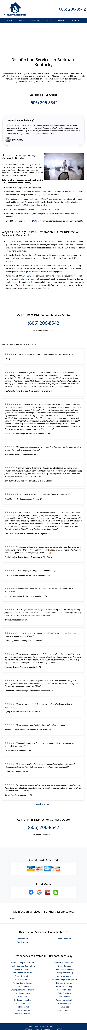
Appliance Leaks (23, 968)
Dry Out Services (23, 978)
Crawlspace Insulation (22, 948)
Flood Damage (64, 978)
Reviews (49, 21)
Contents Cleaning (23, 961)
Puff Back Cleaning (64, 961)
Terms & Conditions (50, 1020)
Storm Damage (64, 941)
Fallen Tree (64, 982)
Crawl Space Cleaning (64, 944)
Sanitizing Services (64, 951)
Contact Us (75, 21)
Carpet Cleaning (64, 985)
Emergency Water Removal (22, 965)
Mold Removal (23, 982)
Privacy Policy (34, 1020)
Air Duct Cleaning (22, 989)
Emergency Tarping (64, 948)
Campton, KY (22, 914)
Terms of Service (60, 1029)
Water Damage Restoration (22, 938)
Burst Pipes (23, 972)
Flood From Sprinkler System (64, 955)
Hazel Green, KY (64, 914)
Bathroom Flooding (22, 975)
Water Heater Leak (64, 975)
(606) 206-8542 (72, 9)
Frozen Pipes (64, 972)
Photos (61, 21)
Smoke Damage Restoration (23, 941)
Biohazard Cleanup (64, 958)
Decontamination (22, 955)
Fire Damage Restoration (64, 938)
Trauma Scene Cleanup (23, 958)
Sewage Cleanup (23, 985)
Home (9, 21)
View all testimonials (43, 779)
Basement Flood (64, 965)
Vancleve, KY (22, 917)
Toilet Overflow (64, 968)
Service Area (35, 21)
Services (22, 21)
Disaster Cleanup (22, 944)
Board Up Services (22, 951)
